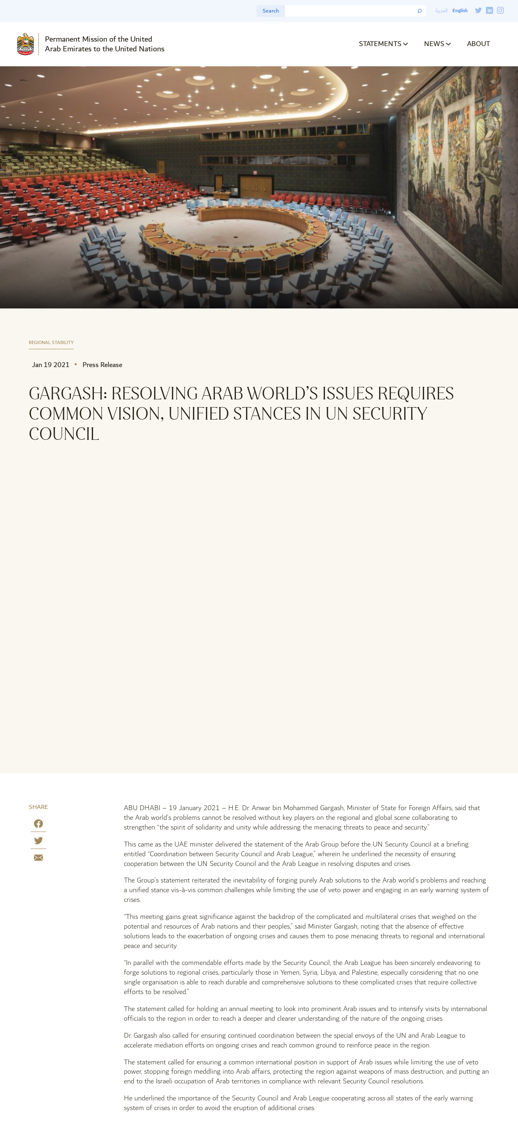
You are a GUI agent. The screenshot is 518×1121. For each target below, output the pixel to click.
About (478, 44)
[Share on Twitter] (38, 842)
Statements (380, 44)
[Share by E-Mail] (38, 859)
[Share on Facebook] (38, 825)
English (459, 10)
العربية (441, 11)
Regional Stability (51, 343)
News (434, 44)
